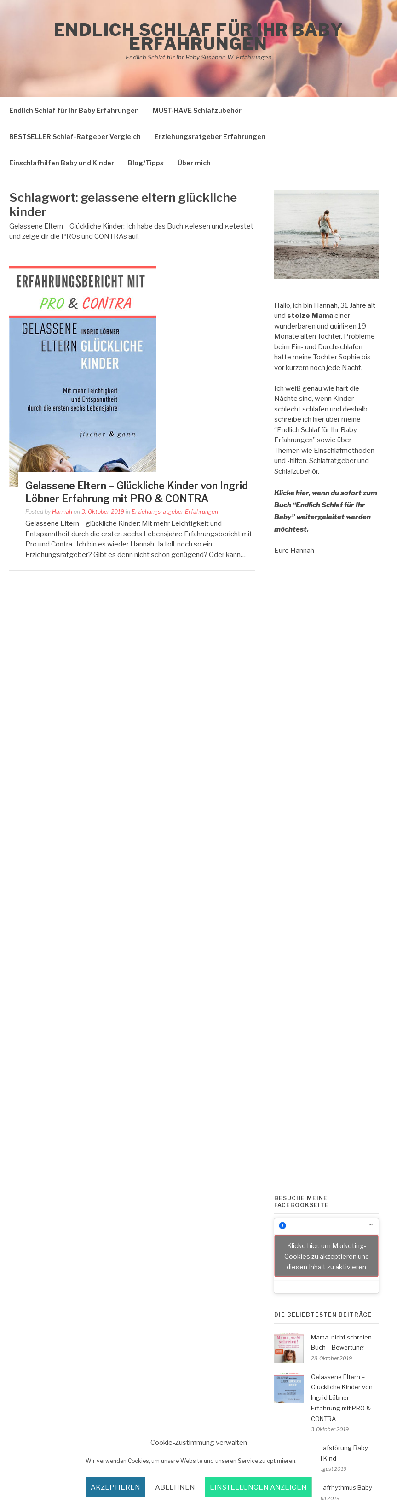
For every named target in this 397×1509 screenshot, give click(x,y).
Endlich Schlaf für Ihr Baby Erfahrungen (199, 37)
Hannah (62, 511)
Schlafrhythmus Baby (341, 1487)
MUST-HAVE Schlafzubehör (197, 110)
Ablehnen (175, 1487)
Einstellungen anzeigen (258, 1487)
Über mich (194, 163)
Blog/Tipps (146, 163)
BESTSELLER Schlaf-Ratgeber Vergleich (75, 137)
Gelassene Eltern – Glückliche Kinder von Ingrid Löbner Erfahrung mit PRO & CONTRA (342, 1397)
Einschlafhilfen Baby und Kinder (61, 163)
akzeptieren (115, 1487)
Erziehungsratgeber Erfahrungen (210, 137)
